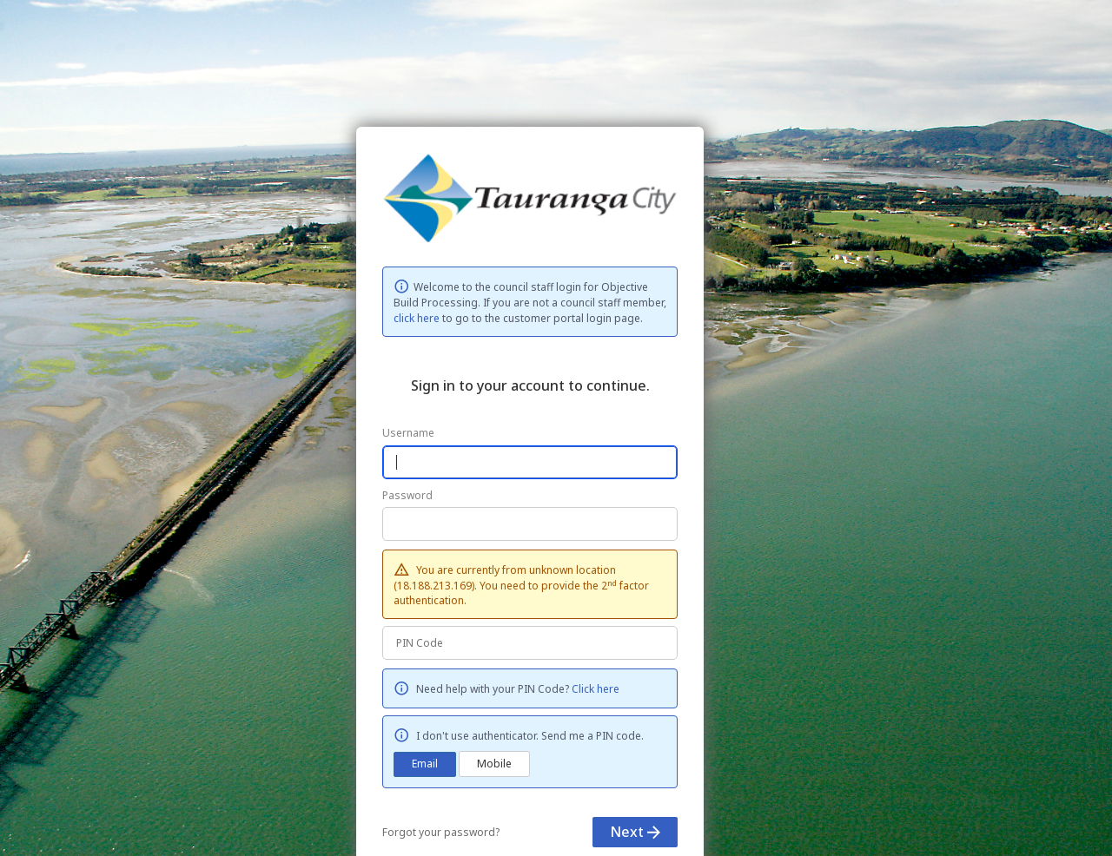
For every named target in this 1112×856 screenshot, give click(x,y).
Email (425, 763)
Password (407, 495)
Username (408, 432)
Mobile (494, 763)
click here (417, 318)
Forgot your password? (441, 832)
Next (635, 831)
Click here (595, 689)
